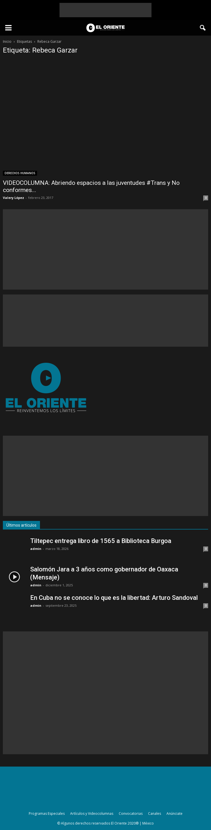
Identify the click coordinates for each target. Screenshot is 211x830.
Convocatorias (131, 813)
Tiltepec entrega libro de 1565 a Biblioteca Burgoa (100, 540)
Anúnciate (174, 813)
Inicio (7, 41)
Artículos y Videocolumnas (91, 813)
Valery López (13, 197)
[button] (203, 28)
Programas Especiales (47, 813)
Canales (154, 813)
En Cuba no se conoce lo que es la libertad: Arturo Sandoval (114, 597)
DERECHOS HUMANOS (20, 173)
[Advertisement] (105, 10)
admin (35, 548)
